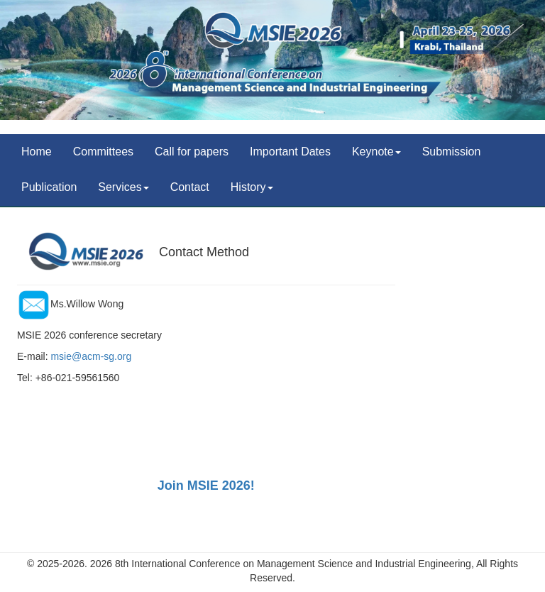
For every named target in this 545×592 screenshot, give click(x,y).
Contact (189, 187)
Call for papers (192, 152)
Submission (451, 152)
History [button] (252, 187)
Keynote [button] (376, 152)
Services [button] (123, 187)
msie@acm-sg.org (90, 356)
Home (36, 152)
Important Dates (290, 152)
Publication (49, 187)
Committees (103, 152)
